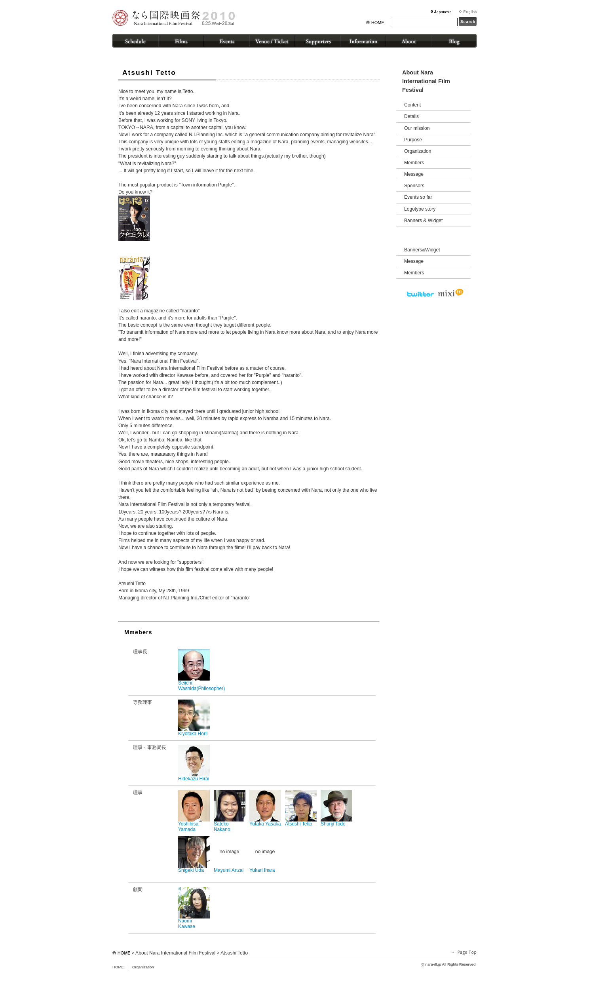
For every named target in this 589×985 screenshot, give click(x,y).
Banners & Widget (423, 220)
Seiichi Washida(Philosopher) (201, 670)
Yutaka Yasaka (265, 808)
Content (412, 105)
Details (411, 116)
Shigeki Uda (194, 854)
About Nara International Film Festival (175, 953)
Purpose (413, 140)
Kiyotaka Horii (194, 718)
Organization (417, 151)
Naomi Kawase (194, 908)
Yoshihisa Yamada (194, 811)
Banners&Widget (422, 250)
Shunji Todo (336, 808)
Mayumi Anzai (229, 854)
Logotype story (419, 209)
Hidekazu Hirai (194, 763)
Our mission (416, 128)
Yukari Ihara (265, 854)
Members (414, 162)
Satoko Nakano (229, 811)
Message (414, 174)
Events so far (418, 197)
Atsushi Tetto (301, 808)
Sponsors (414, 185)
